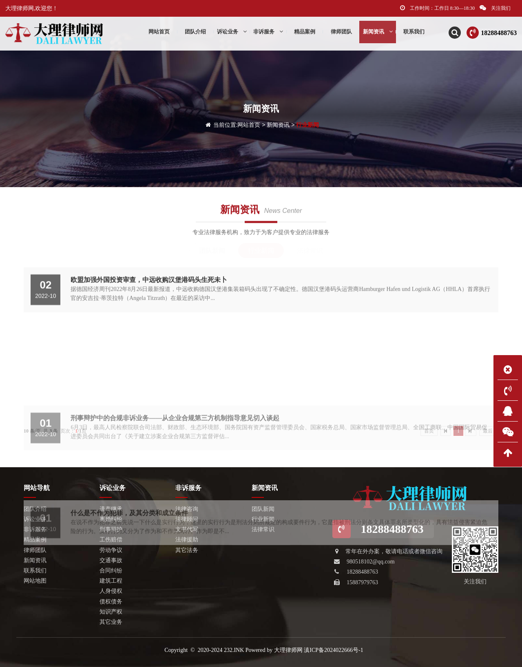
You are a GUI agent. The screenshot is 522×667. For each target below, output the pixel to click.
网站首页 (248, 124)
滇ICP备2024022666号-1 (333, 650)
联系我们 (414, 33)
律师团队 (341, 33)
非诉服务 (268, 33)
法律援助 (186, 540)
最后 (488, 431)
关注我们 (495, 8)
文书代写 (186, 529)
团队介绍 (195, 33)
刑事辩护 (111, 529)
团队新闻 (212, 250)
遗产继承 (111, 509)
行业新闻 (307, 124)
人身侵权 (111, 591)
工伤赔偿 (111, 540)
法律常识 (310, 250)
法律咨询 (186, 509)
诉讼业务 (232, 33)
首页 (429, 431)
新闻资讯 (378, 33)
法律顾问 (186, 519)
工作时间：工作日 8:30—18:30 (437, 8)
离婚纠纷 (111, 519)
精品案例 (304, 33)
